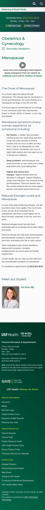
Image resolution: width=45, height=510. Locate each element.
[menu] (22, 48)
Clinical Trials (7, 437)
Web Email (6, 472)
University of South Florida (14, 9)
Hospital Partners (9, 464)
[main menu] (41, 3)
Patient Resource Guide (12, 441)
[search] (34, 3)
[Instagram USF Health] (19, 376)
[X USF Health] (9, 376)
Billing (4, 406)
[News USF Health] (25, 376)
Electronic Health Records (13, 418)
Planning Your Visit (10, 422)
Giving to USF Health (11, 476)
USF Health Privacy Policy (13, 445)
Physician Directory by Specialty (15, 454)
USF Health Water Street (12, 485)
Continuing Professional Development (18, 481)
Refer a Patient (31, 26)
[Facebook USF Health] (4, 376)
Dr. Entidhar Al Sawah (32, 76)
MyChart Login (13, 26)
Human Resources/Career (13, 468)
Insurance (6, 402)
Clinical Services (9, 433)
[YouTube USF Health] (14, 376)
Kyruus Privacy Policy (11, 449)
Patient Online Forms (11, 414)
